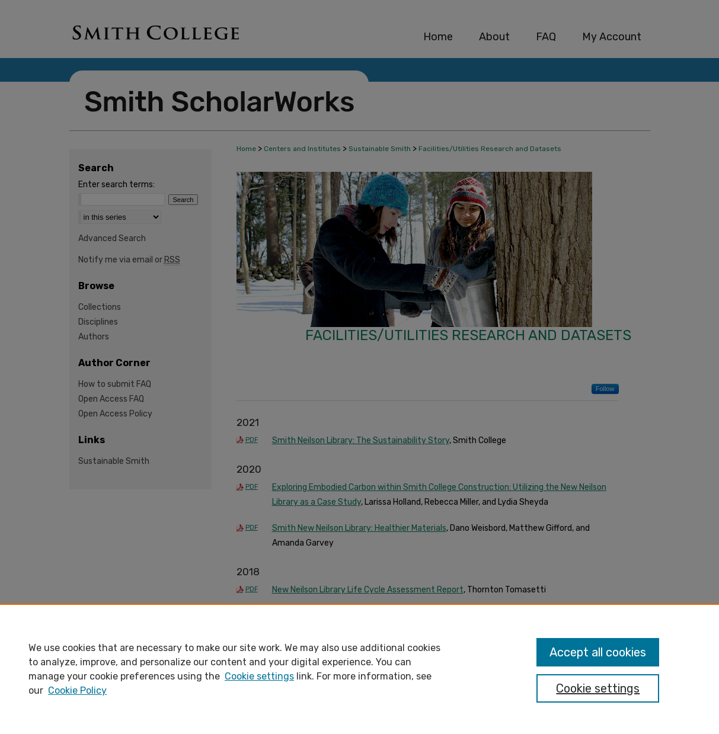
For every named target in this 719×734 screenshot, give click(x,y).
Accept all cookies (597, 652)
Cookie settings (259, 676)
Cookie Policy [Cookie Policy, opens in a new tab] (77, 690)
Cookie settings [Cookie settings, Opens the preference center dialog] (598, 688)
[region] (359, 669)
